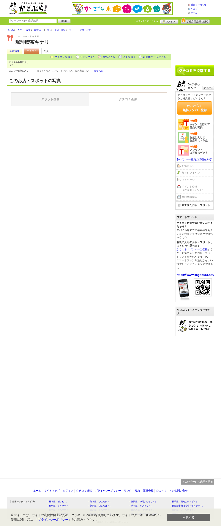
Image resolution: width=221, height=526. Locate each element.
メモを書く (129, 56)
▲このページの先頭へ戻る (197, 481)
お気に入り (109, 56)
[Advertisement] (194, 43)
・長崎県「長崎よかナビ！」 (184, 501)
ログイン (169, 21)
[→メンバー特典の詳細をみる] (194, 159)
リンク (128, 490)
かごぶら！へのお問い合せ (172, 490)
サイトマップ (52, 490)
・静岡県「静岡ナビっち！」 (143, 501)
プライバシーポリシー (108, 490)
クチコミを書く (64, 56)
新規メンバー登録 (195, 21)
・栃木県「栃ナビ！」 (57, 501)
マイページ (188, 179)
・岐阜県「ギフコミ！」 (141, 505)
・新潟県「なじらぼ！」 (100, 505)
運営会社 (148, 490)
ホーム (194, 13)
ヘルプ (194, 9)
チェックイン (87, 56)
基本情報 (14, 51)
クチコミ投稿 (84, 490)
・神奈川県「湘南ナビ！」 (142, 510)
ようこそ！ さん (147, 20)
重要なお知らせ (198, 4)
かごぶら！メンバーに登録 (192, 249)
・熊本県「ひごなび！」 (100, 501)
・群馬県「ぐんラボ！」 (59, 510)
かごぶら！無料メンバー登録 (195, 108)
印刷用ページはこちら (156, 56)
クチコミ (32, 51)
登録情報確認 (189, 196)
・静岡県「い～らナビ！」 (183, 510)
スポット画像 (50, 99)
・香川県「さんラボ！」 (100, 510)
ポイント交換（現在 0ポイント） (193, 188)
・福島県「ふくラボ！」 (59, 505)
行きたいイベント (192, 172)
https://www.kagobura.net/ (195, 275)
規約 (137, 490)
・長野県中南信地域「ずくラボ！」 (187, 505)
